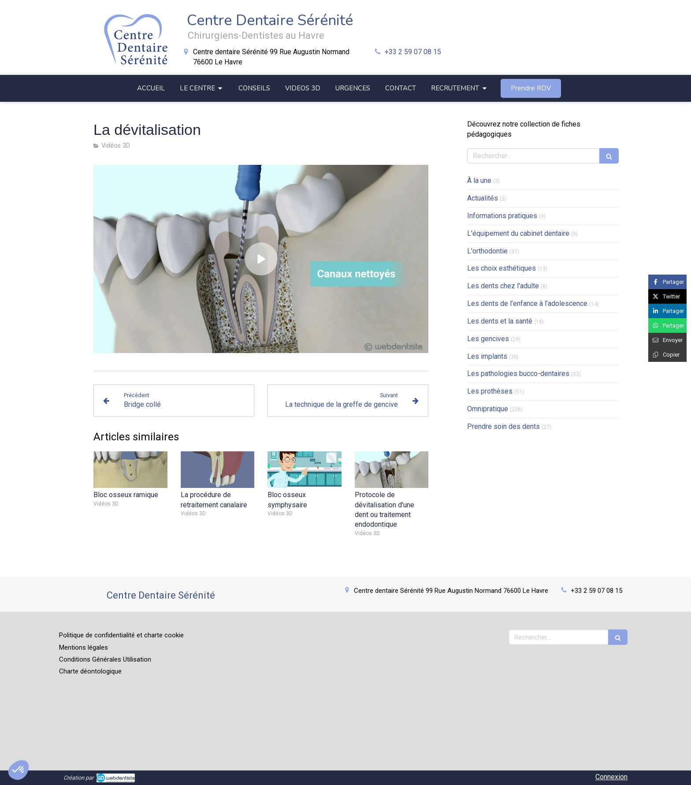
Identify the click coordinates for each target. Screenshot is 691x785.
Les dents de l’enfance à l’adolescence (527, 303)
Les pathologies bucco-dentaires (518, 373)
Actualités (482, 198)
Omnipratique (487, 409)
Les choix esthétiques (501, 268)
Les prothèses (490, 391)
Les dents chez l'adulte (503, 286)
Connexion (611, 777)
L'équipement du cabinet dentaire (518, 233)
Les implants (487, 356)
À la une (479, 180)
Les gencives (488, 339)
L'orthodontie (487, 251)
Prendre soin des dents (503, 426)
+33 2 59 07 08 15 (413, 52)
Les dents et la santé (499, 321)
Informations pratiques (502, 216)
